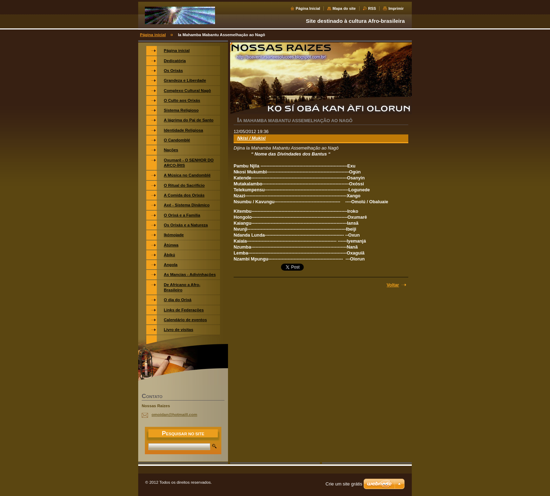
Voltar (393, 284)
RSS (372, 8)
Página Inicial (308, 8)
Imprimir (396, 8)
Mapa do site (344, 8)
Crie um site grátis (344, 484)
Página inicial (153, 35)
